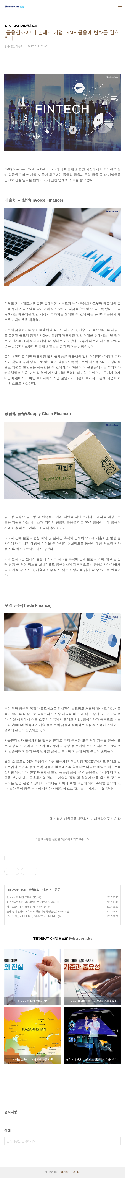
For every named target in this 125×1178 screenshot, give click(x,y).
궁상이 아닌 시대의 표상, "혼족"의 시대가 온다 (32, 916)
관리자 (76, 1172)
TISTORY (63, 1172)
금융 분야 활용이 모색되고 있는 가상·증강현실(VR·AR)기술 (38, 911)
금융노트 (34, 889)
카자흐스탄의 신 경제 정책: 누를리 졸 (26, 906)
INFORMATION (16, 889)
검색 (116, 1141)
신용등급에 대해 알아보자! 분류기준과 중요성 (31, 902)
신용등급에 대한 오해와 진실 (22, 897)
